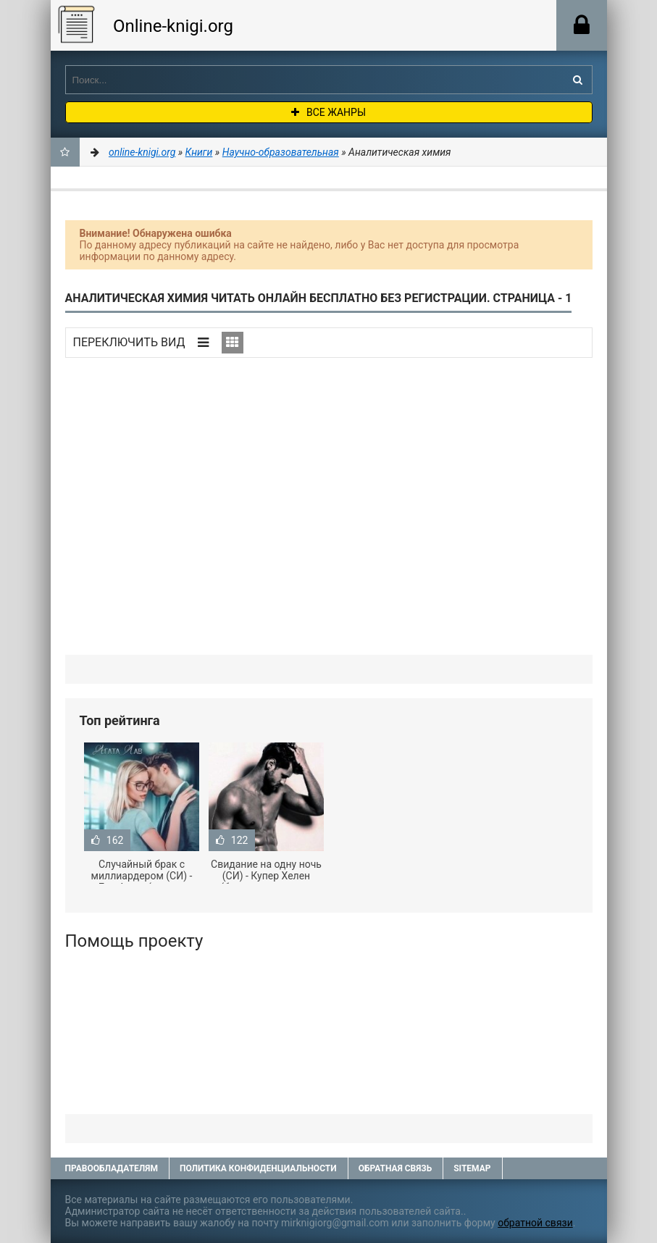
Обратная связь (395, 1168)
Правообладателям (111, 1168)
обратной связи (535, 1223)
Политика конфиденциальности (258, 1168)
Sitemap (471, 1168)
